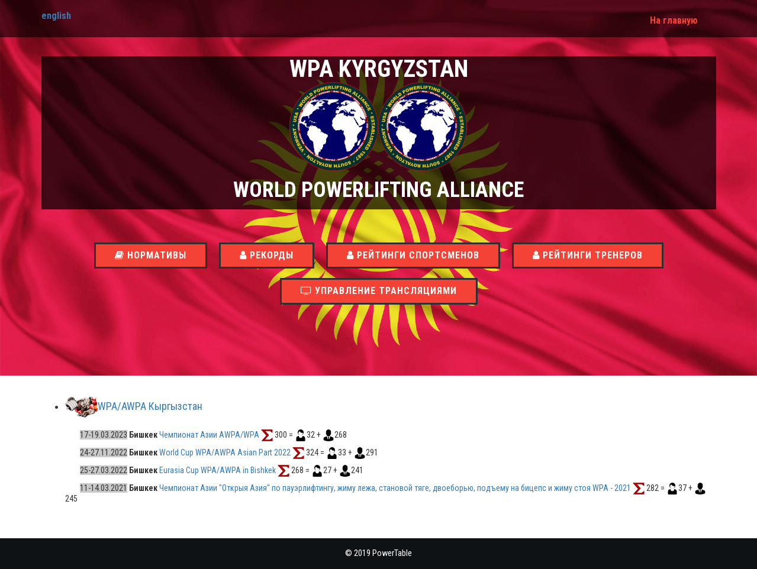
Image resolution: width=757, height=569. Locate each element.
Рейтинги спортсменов (413, 255)
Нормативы (150, 255)
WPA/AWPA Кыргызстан (150, 406)
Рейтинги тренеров (588, 255)
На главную (674, 20)
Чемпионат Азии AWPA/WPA (209, 434)
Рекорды (267, 255)
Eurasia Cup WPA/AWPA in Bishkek (217, 470)
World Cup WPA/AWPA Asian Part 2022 (225, 452)
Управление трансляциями (379, 290)
